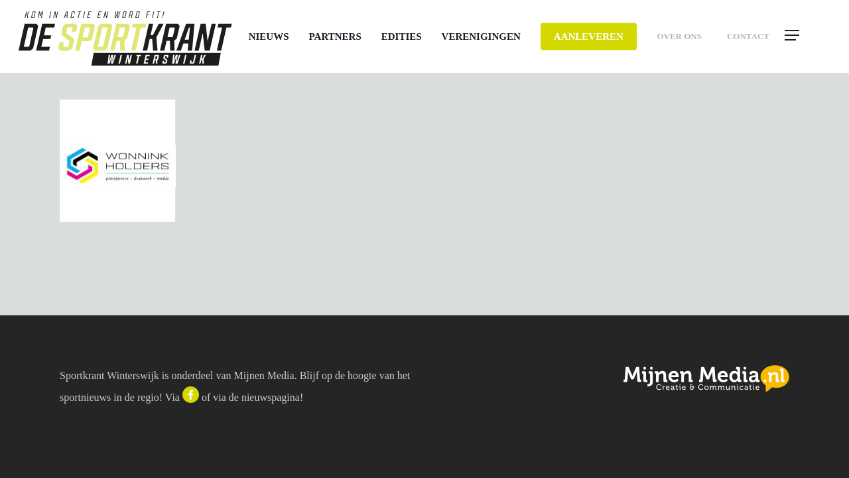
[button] (806, 36)
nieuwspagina (270, 397)
